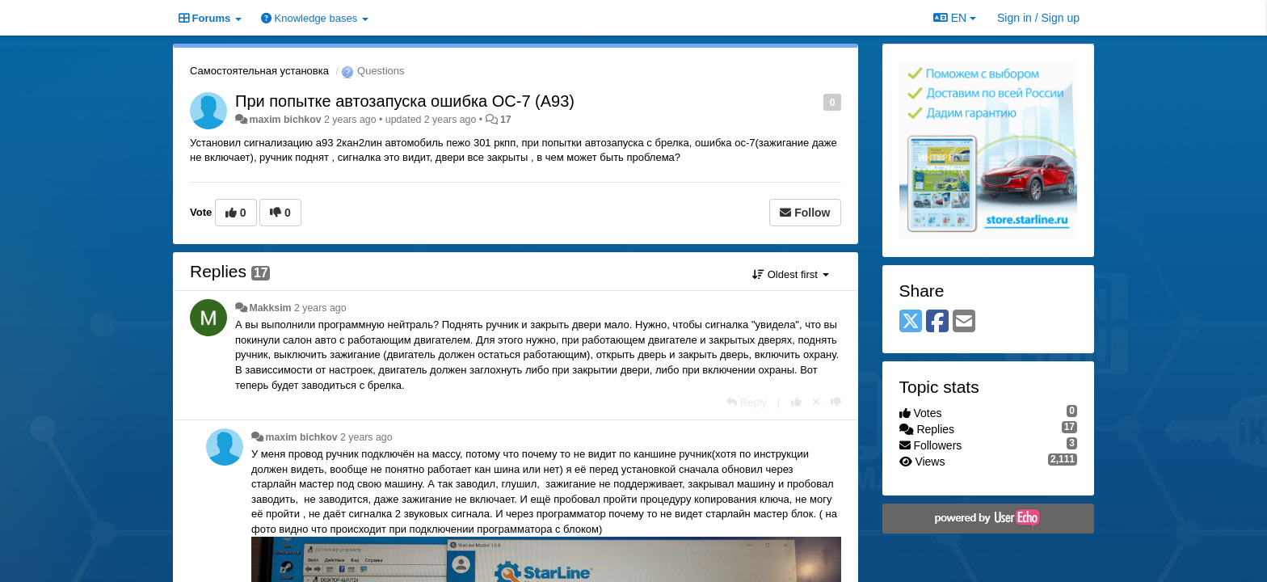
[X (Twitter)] (910, 322)
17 (505, 119)
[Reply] (746, 402)
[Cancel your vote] (816, 402)
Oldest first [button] (790, 274)
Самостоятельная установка (259, 71)
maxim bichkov (285, 119)
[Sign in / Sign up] (1038, 18)
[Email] (964, 322)
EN (954, 17)
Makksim (270, 308)
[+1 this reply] (796, 402)
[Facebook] (937, 322)
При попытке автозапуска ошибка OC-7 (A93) (405, 101)
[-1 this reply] (836, 402)
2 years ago (320, 308)
